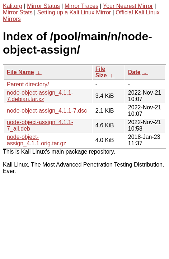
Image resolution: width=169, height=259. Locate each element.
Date (134, 72)
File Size (101, 72)
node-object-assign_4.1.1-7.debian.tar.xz (40, 96)
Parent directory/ (28, 84)
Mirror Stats (18, 12)
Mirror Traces (81, 6)
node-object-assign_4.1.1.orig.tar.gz (36, 140)
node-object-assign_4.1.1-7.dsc (47, 111)
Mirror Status (43, 6)
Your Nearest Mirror (128, 6)
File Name (20, 72)
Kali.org (12, 6)
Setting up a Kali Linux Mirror (74, 12)
